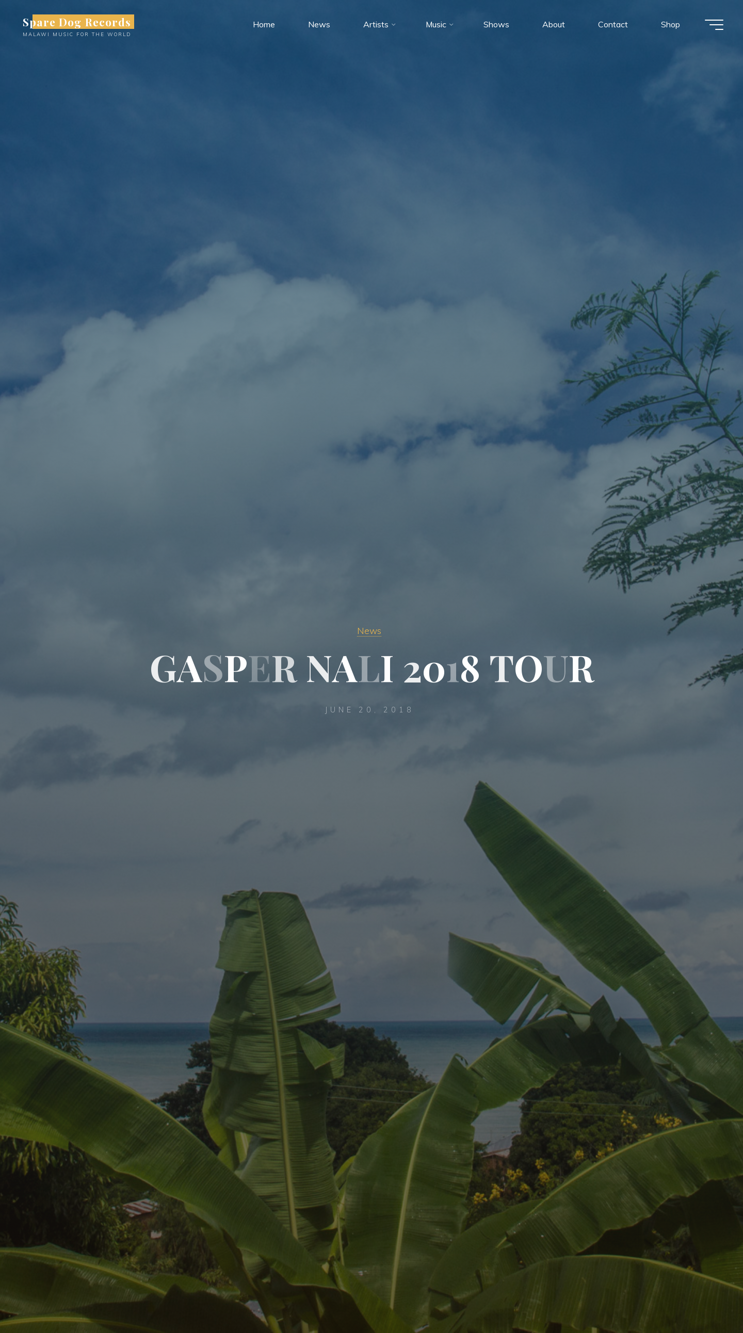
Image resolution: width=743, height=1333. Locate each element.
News (369, 630)
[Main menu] (713, 25)
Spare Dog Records (78, 21)
